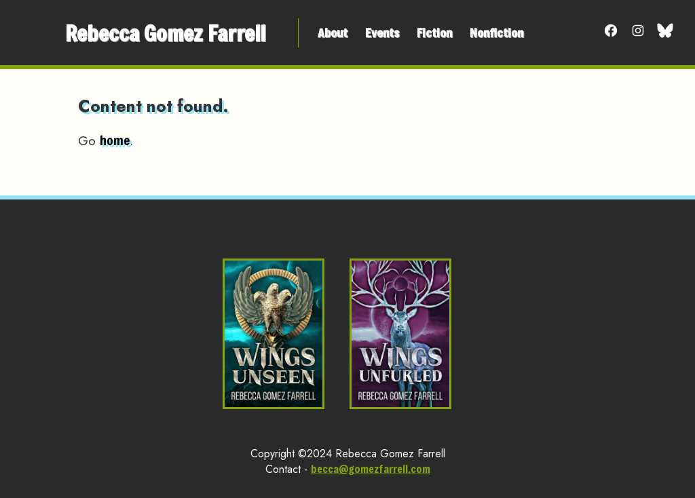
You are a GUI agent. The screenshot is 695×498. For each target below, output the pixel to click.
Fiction (434, 32)
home (115, 140)
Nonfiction (496, 32)
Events (382, 32)
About (333, 32)
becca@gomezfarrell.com (370, 468)
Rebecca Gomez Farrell (165, 32)
